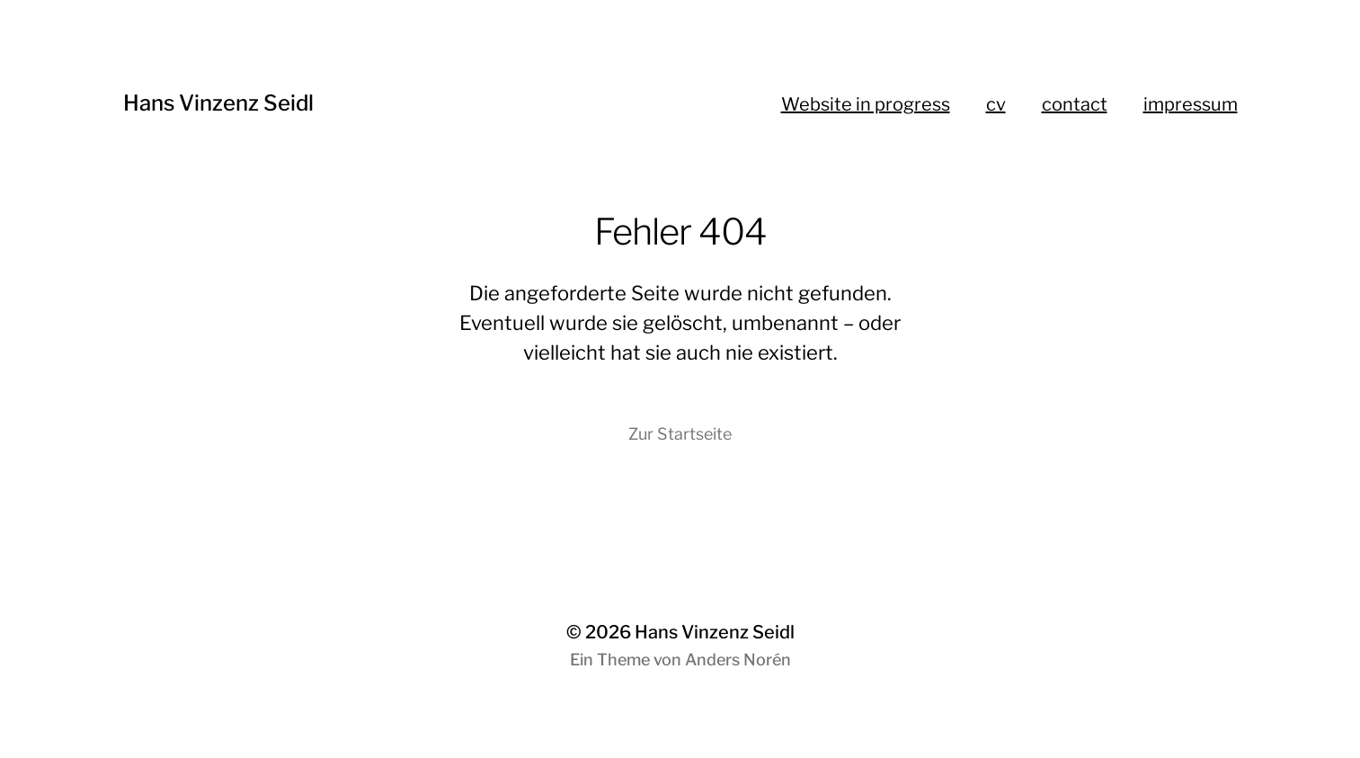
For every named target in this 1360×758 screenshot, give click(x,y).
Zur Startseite (680, 433)
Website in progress (865, 104)
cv (996, 104)
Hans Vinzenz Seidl (218, 103)
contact (1074, 104)
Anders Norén (738, 659)
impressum (1190, 104)
